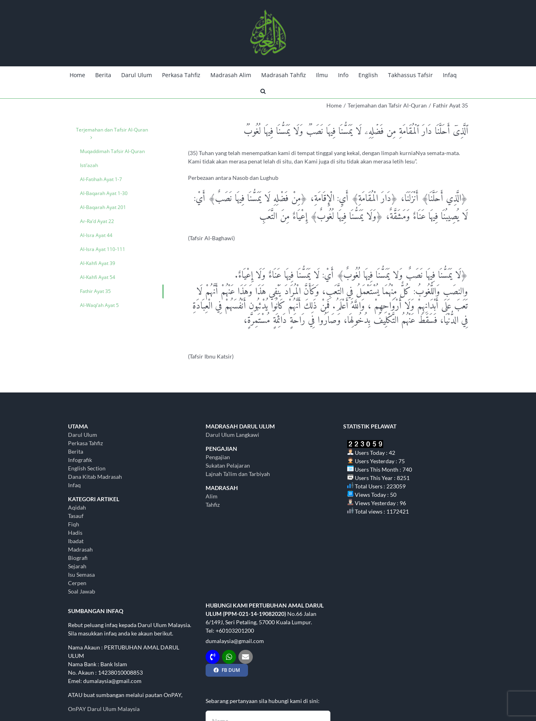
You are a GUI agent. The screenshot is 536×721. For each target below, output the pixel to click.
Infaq (74, 485)
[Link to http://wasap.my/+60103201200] (229, 657)
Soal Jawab (81, 591)
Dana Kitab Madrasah (95, 476)
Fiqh (73, 524)
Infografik (80, 459)
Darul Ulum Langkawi (232, 434)
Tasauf (76, 515)
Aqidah (77, 507)
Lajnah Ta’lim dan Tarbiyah (238, 473)
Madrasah (80, 549)
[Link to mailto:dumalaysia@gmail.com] (245, 657)
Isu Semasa (81, 574)
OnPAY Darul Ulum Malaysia (104, 708)
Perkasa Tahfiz (85, 443)
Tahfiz (213, 504)
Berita (75, 451)
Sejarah (77, 566)
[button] (263, 90)
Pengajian (218, 457)
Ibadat (76, 541)
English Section (87, 468)
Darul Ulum (82, 434)
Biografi (78, 557)
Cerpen (77, 583)
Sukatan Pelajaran (228, 465)
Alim (212, 496)
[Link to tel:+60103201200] (213, 657)
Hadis (75, 532)
